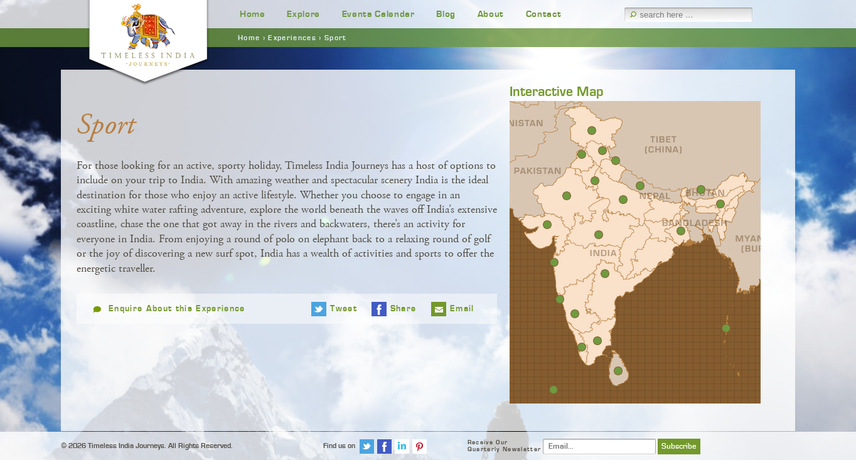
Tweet (343, 308)
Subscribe (679, 446)
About (491, 14)
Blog (446, 14)
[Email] (599, 446)
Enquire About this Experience (177, 308)
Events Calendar (378, 14)
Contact (544, 14)
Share (403, 308)
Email (462, 308)
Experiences (292, 37)
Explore (303, 14)
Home (252, 14)
